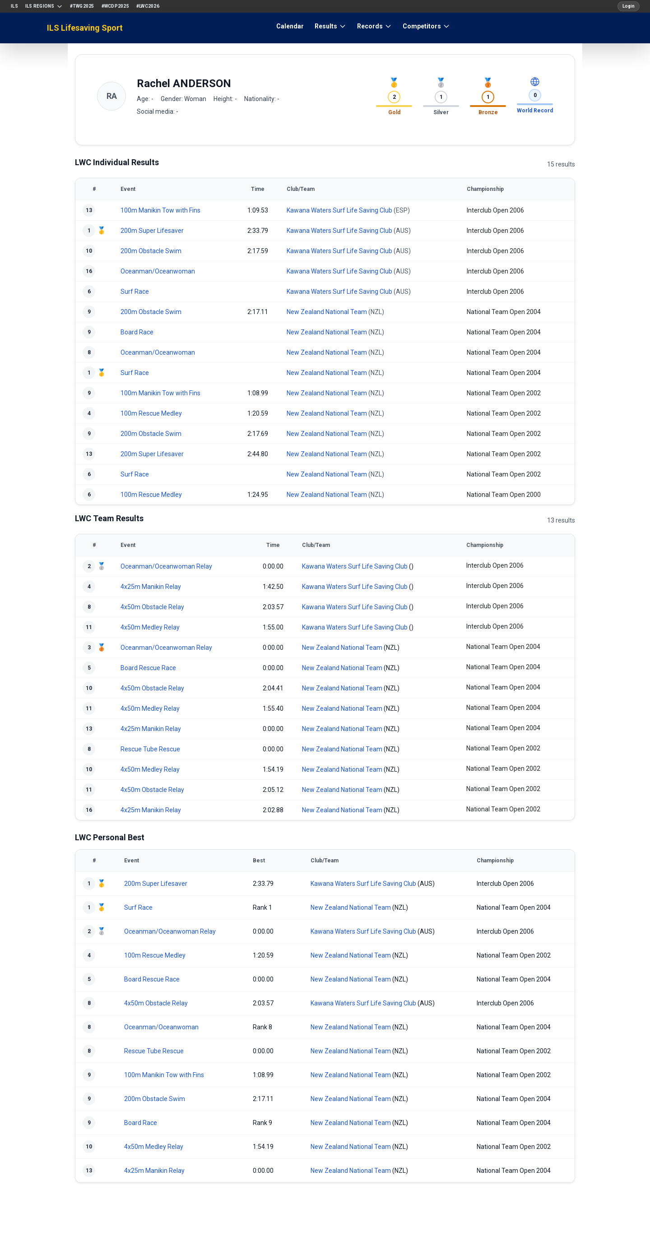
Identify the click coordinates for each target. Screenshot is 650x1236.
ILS (14, 6)
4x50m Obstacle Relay (152, 607)
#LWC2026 (147, 6)
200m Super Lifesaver (152, 230)
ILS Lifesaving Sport (85, 27)
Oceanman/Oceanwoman (158, 271)
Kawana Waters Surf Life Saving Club (339, 210)
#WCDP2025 (115, 6)
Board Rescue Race (148, 667)
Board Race (137, 332)
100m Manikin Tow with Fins (160, 210)
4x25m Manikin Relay (151, 586)
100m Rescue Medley (151, 413)
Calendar (290, 26)
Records (374, 26)
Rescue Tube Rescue (150, 749)
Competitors (426, 26)
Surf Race (135, 291)
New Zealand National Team (327, 311)
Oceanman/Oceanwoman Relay (166, 566)
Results (330, 26)
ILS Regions (44, 6)
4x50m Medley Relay (150, 627)
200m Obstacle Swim (151, 251)
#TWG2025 (82, 6)
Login (628, 6)
